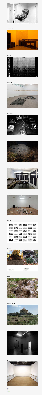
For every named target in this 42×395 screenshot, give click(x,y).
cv (7, 389)
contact (8, 391)
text (7, 388)
